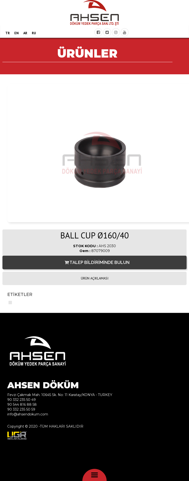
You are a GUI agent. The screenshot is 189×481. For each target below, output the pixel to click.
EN (16, 33)
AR (25, 33)
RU (34, 33)
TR (7, 33)
